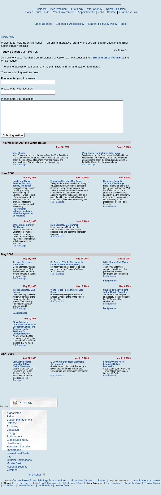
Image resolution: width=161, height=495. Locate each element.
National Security (17, 470)
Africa (10, 420)
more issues (34, 478)
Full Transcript (19, 171)
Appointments (86, 12)
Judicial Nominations (19, 463)
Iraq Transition (113, 487)
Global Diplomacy (17, 443)
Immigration (14, 453)
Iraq (9, 460)
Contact (111, 12)
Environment (14, 440)
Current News (20, 484)
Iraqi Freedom (45, 489)
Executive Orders (81, 484)
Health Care (14, 447)
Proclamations (57, 484)
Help (124, 23)
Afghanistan (14, 417)
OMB (64, 487)
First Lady (77, 8)
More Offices (77, 487)
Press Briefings (39, 484)
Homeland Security (18, 450)
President (40, 8)
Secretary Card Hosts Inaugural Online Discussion (122, 367)
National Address (27, 489)
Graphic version (128, 12)
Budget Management (19, 423)
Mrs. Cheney (94, 8)
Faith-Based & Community (45, 487)
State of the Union (132, 487)
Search (92, 23)
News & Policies (116, 8)
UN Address (9, 489)
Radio (101, 484)
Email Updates (43, 23)
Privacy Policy (108, 23)
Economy (12, 430)
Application (154, 484)
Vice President (59, 8)
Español (61, 23)
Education (13, 433)
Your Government (63, 12)
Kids (46, 12)
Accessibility (76, 23)
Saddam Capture (153, 487)
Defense (12, 427)
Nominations (141, 484)
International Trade (18, 457)
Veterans (12, 474)
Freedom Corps (22, 487)
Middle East (14, 467)
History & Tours (32, 12)
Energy (11, 437)
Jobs (101, 12)
